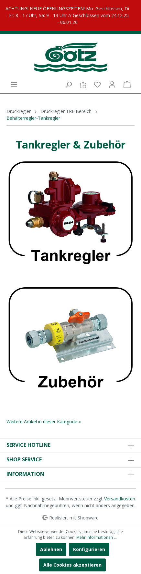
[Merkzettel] (97, 84)
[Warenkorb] (127, 84)
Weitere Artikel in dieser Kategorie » (43, 421)
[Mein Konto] (112, 84)
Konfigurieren (89, 549)
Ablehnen (51, 549)
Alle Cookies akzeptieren (72, 565)
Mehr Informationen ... (96, 537)
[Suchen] (68, 84)
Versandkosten (119, 499)
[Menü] (13, 84)
